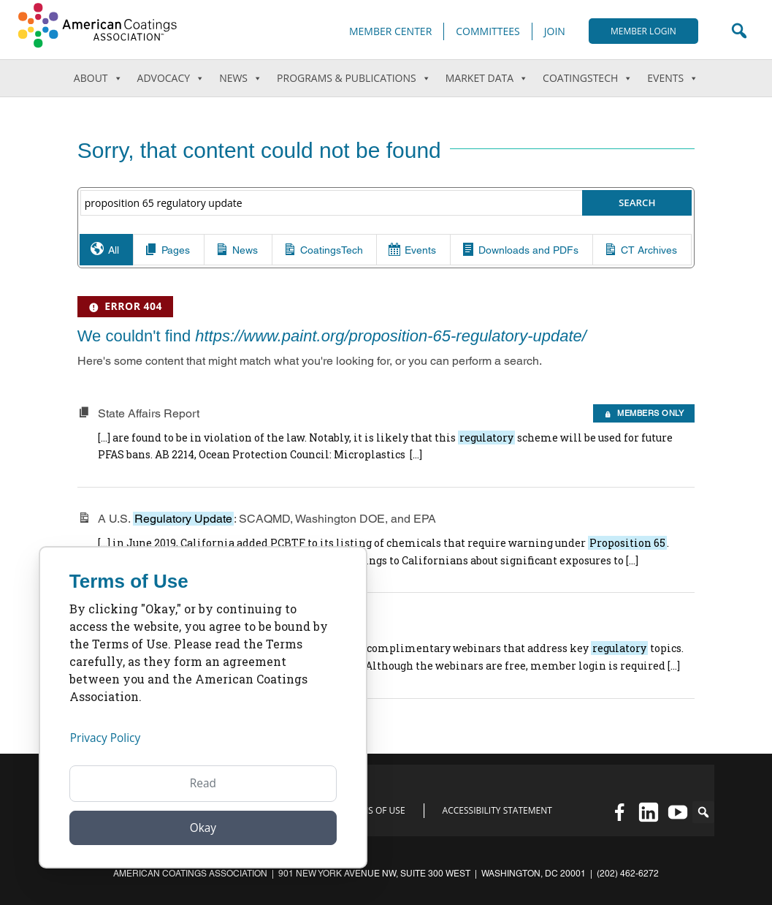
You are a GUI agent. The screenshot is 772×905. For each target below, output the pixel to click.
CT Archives (633, 266)
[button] (703, 812)
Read (203, 782)
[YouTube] (677, 812)
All (126, 266)
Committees (487, 31)
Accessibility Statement (497, 811)
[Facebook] (619, 812)
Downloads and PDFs (518, 266)
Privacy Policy (106, 737)
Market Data (487, 78)
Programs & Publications (354, 78)
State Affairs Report (148, 445)
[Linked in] (648, 812)
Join (554, 31)
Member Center (390, 31)
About (98, 78)
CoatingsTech (587, 78)
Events (672, 78)
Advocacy (171, 78)
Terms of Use (375, 811)
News (233, 78)
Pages (183, 266)
